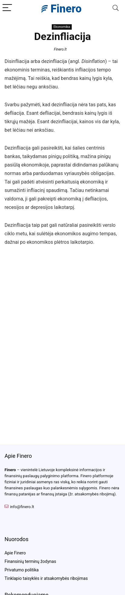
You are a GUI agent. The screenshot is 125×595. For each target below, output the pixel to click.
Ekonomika (62, 27)
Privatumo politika (22, 569)
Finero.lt (60, 49)
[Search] (115, 8)
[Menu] (7, 8)
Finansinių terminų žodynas (30, 561)
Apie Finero (15, 552)
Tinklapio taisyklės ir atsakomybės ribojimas (46, 578)
